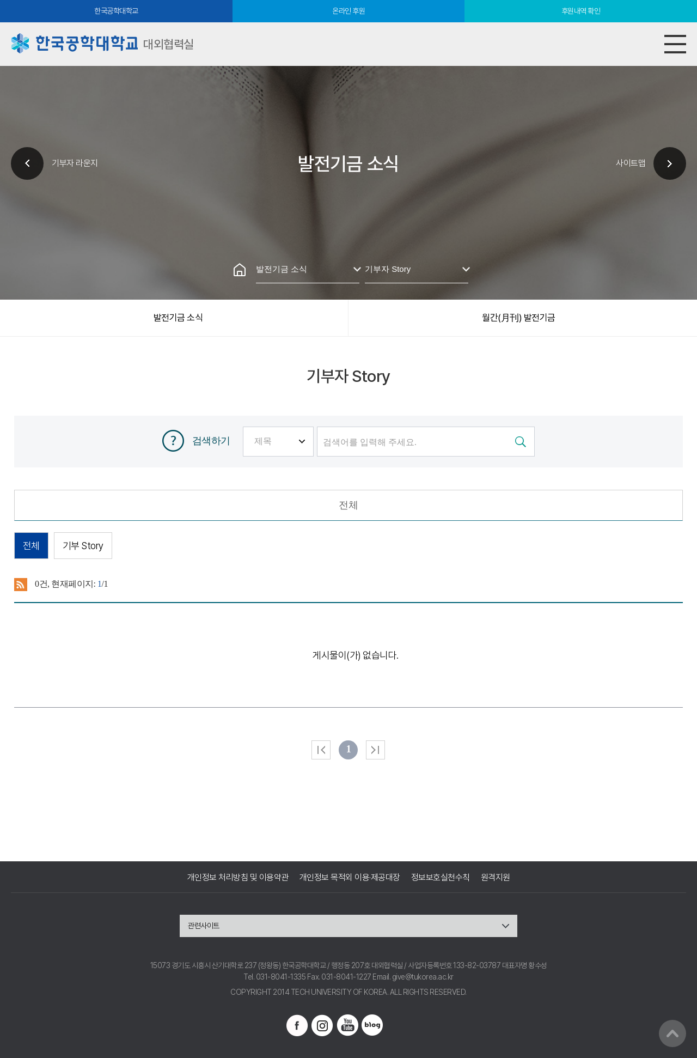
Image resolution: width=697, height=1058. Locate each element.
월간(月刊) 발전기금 (518, 317)
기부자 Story (388, 268)
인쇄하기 (321, 231)
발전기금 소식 (281, 268)
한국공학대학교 (116, 11)
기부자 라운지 (75, 163)
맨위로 (672, 1033)
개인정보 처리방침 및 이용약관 (238, 877)
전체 (348, 505)
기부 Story (83, 545)
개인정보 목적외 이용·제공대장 (349, 877)
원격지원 (495, 877)
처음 (321, 749)
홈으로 (239, 269)
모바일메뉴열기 (675, 44)
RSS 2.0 (21, 584)
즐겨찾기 (348, 231)
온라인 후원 (348, 11)
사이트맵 (630, 163)
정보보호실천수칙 (440, 877)
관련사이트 (203, 925)
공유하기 (375, 231)
